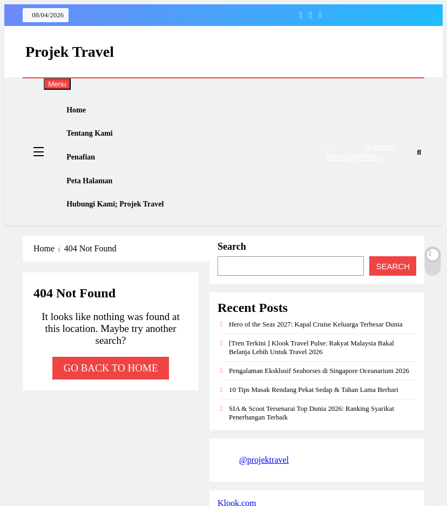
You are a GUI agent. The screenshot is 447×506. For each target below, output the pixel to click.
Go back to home (110, 395)
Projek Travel (69, 51)
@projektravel (264, 487)
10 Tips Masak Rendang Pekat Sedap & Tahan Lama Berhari (313, 417)
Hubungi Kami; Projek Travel (122, 229)
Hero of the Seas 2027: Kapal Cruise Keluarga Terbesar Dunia (316, 352)
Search (232, 274)
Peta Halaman (96, 200)
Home (83, 113)
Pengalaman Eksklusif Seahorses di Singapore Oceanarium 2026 (319, 398)
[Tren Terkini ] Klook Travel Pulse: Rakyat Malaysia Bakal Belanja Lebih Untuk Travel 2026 (311, 375)
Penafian (87, 171)
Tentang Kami (96, 142)
